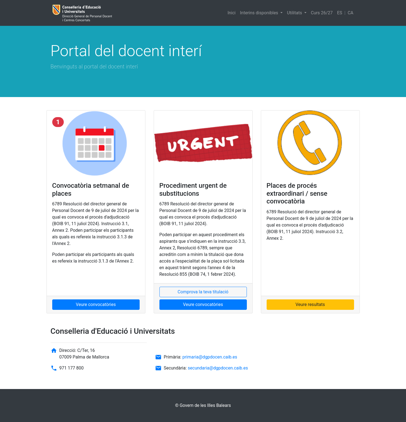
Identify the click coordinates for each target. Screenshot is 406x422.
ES (339, 12)
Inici (232, 12)
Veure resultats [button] (310, 304)
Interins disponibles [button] (259, 12)
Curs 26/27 (322, 12)
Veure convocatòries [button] (96, 304)
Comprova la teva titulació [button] (203, 291)
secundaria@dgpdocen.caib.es (218, 368)
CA (350, 12)
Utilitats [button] (295, 12)
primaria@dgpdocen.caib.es (209, 357)
